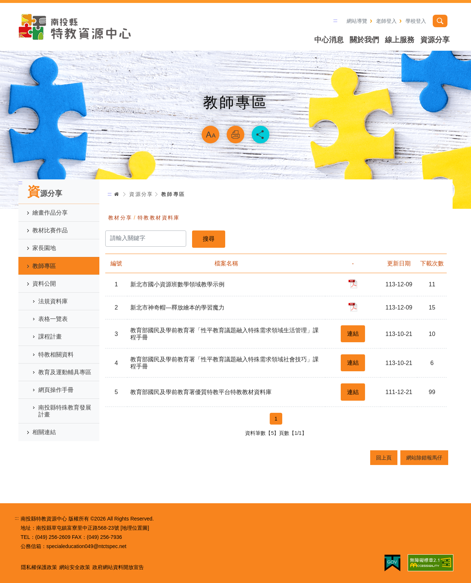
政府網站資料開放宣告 (118, 567)
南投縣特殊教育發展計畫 (64, 411)
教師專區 (44, 266)
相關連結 (44, 432)
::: (335, 20)
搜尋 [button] (440, 21)
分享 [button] (260, 134)
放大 (210, 134)
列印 (235, 134)
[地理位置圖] (134, 528)
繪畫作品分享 (50, 213)
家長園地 (44, 248)
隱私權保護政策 (39, 567)
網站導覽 (357, 21)
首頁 (116, 194)
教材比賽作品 (50, 230)
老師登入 (386, 21)
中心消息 (329, 40)
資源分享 (435, 40)
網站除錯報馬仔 (424, 458)
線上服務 (399, 40)
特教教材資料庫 (159, 218)
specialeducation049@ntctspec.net (86, 546)
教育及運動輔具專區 (64, 372)
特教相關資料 (56, 354)
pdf (353, 284)
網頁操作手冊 (56, 390)
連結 (353, 333)
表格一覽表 (53, 319)
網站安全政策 (74, 567)
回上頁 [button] (384, 458)
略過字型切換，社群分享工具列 (235, 116)
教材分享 (120, 218)
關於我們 (364, 40)
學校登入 (416, 21)
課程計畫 (50, 336)
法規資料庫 (53, 301)
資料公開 (44, 283)
